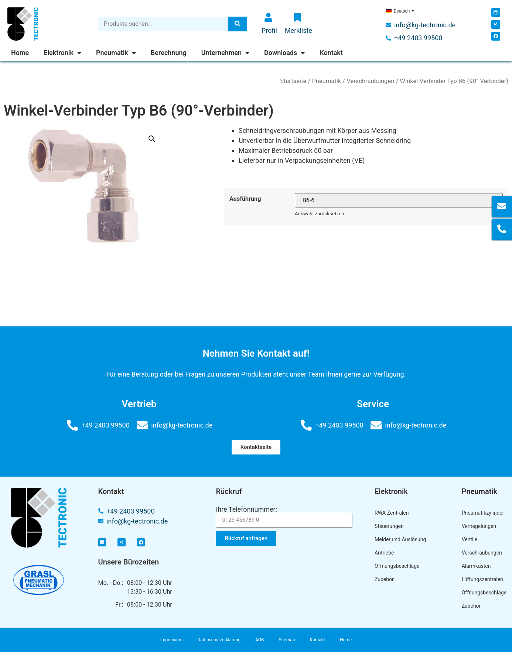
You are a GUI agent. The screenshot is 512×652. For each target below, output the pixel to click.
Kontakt (331, 52)
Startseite (293, 81)
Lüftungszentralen (481, 579)
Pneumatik (116, 53)
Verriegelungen (479, 526)
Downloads (284, 53)
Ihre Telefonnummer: (246, 509)
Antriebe (384, 553)
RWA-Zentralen (392, 513)
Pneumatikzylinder (481, 513)
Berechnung (169, 52)
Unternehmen (225, 53)
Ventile (470, 539)
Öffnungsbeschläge (397, 566)
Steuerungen (389, 526)
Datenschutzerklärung (218, 639)
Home (20, 52)
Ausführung (245, 199)
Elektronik (62, 53)
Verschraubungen (370, 81)
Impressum (171, 639)
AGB (259, 639)
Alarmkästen (476, 566)
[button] (256, 447)
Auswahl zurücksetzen (319, 213)
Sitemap (287, 639)
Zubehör (384, 579)
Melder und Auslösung (400, 539)
